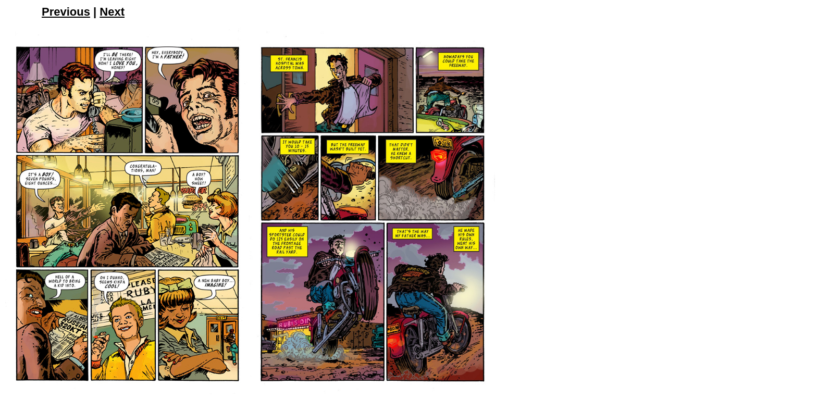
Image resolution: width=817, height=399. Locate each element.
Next (112, 11)
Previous (66, 11)
